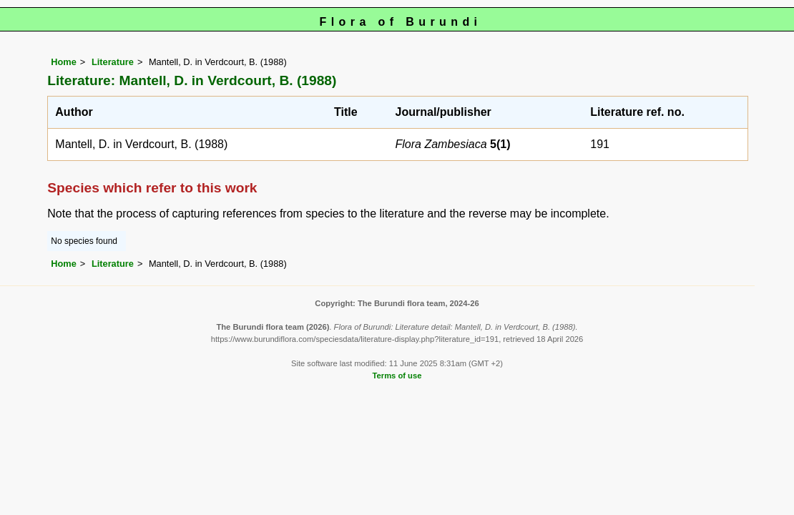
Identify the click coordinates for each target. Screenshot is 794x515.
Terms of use (397, 375)
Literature (113, 62)
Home (64, 62)
